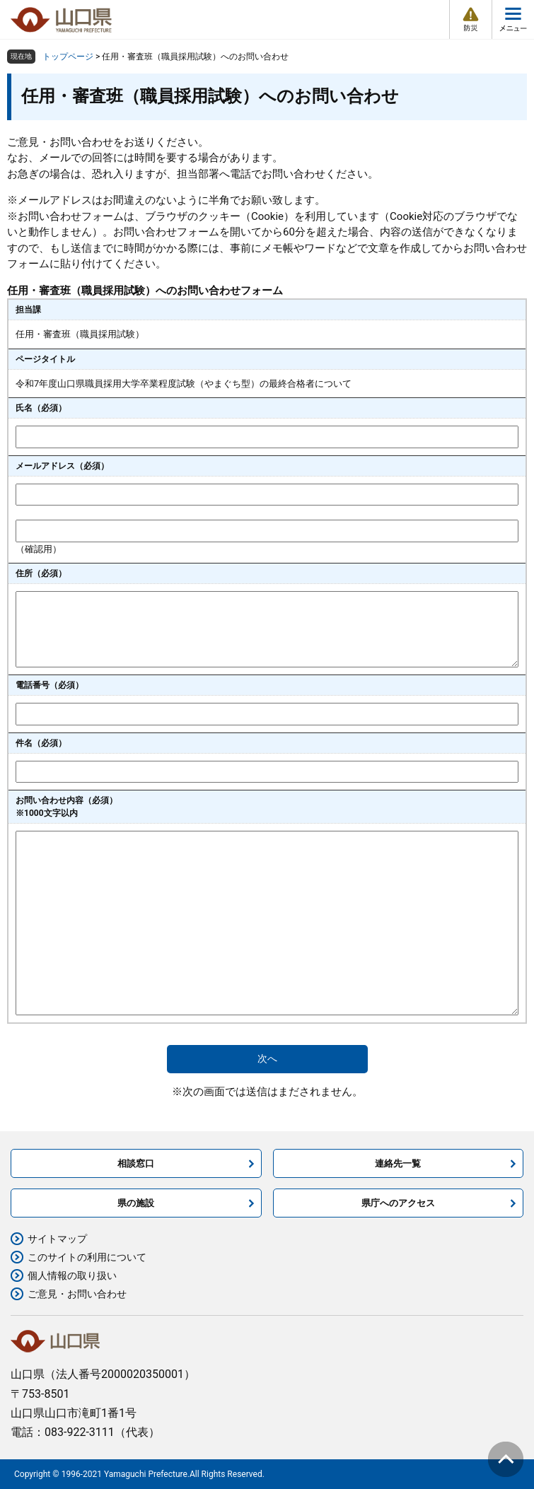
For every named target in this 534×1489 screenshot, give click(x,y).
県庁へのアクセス (398, 1203)
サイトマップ (57, 1238)
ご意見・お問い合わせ (77, 1294)
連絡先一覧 (398, 1163)
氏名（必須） (41, 408)
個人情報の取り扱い (72, 1275)
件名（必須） (41, 743)
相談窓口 (135, 1163)
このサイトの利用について (87, 1257)
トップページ (67, 57)
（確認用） (39, 549)
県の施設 (135, 1203)
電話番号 (49, 685)
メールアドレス (62, 466)
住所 (41, 573)
